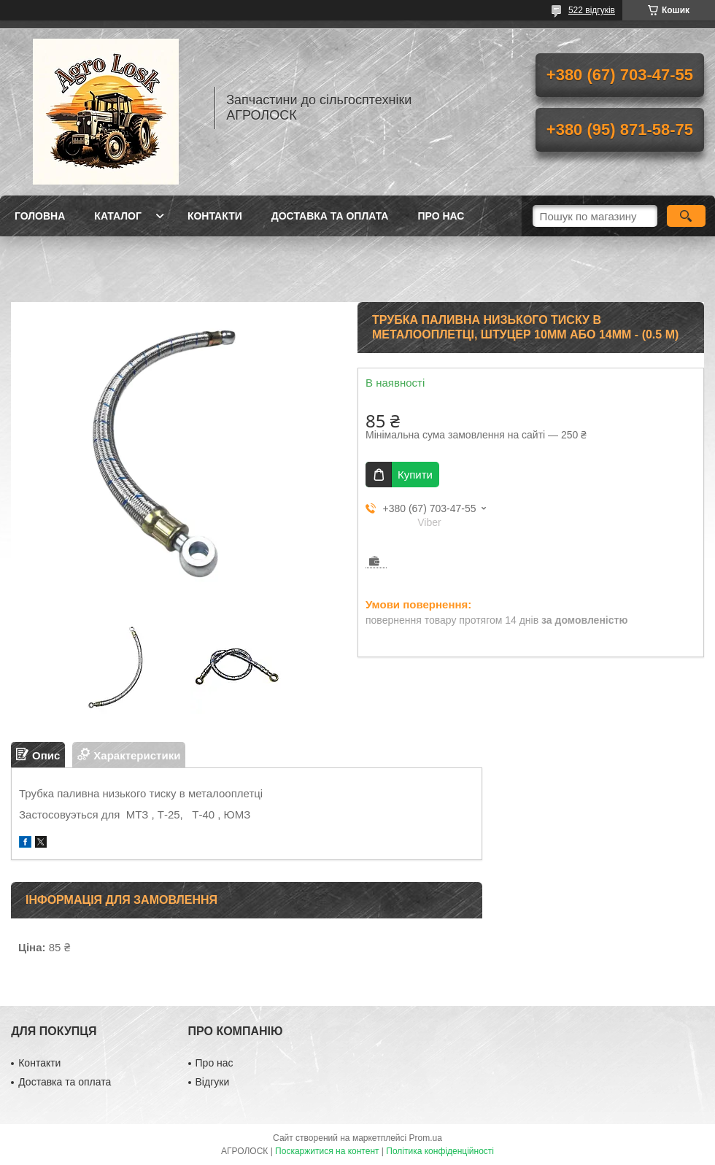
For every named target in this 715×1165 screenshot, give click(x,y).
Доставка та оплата (330, 216)
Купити (415, 474)
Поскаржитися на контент (327, 1151)
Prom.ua (425, 1138)
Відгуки (213, 1082)
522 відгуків (591, 10)
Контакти (215, 216)
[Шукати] (686, 216)
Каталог (118, 216)
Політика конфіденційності (440, 1151)
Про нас (440, 216)
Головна (40, 216)
